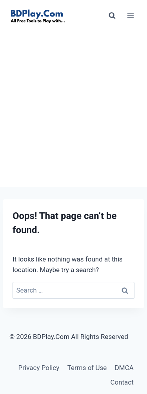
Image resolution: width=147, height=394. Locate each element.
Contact (121, 382)
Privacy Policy (39, 368)
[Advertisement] (73, 109)
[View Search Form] (112, 16)
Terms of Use (87, 368)
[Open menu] (130, 15)
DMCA (124, 368)
